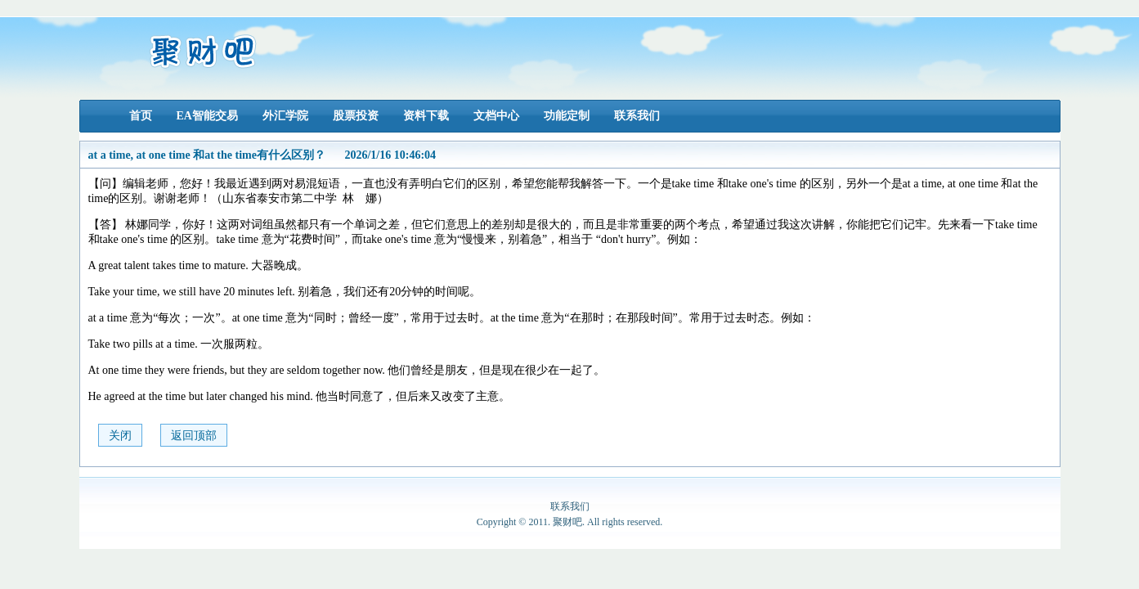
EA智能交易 (207, 116)
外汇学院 (285, 116)
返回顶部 (194, 435)
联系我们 (637, 116)
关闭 (120, 435)
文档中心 (496, 116)
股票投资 (356, 116)
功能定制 (567, 116)
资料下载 (426, 116)
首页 (140, 116)
